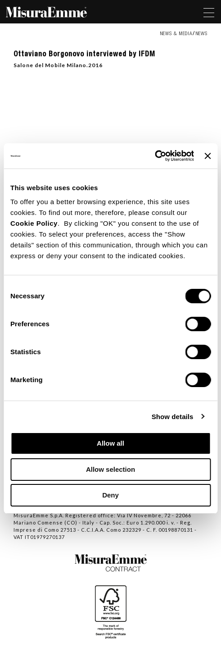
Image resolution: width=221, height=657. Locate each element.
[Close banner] (207, 156)
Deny (110, 495)
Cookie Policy (34, 223)
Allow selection (110, 469)
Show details (173, 416)
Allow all (110, 443)
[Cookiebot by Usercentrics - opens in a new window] (154, 156)
